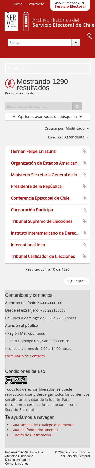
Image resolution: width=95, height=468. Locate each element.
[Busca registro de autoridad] (39, 106)
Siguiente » (76, 281)
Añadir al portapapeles (84, 151)
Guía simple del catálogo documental (42, 424)
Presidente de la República (36, 186)
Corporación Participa (32, 210)
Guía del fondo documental (34, 429)
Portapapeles (90, 36)
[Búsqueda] (77, 106)
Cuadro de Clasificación (31, 434)
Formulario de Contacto (25, 356)
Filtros (16, 68)
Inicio (18, 4)
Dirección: (55, 137)
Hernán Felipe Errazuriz (33, 151)
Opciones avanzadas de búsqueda (47, 116)
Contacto (36, 4)
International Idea (28, 245)
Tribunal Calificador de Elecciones (43, 256)
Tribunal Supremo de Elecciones (41, 221)
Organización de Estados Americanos (46, 163)
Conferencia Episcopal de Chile (40, 198)
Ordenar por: (54, 128)
